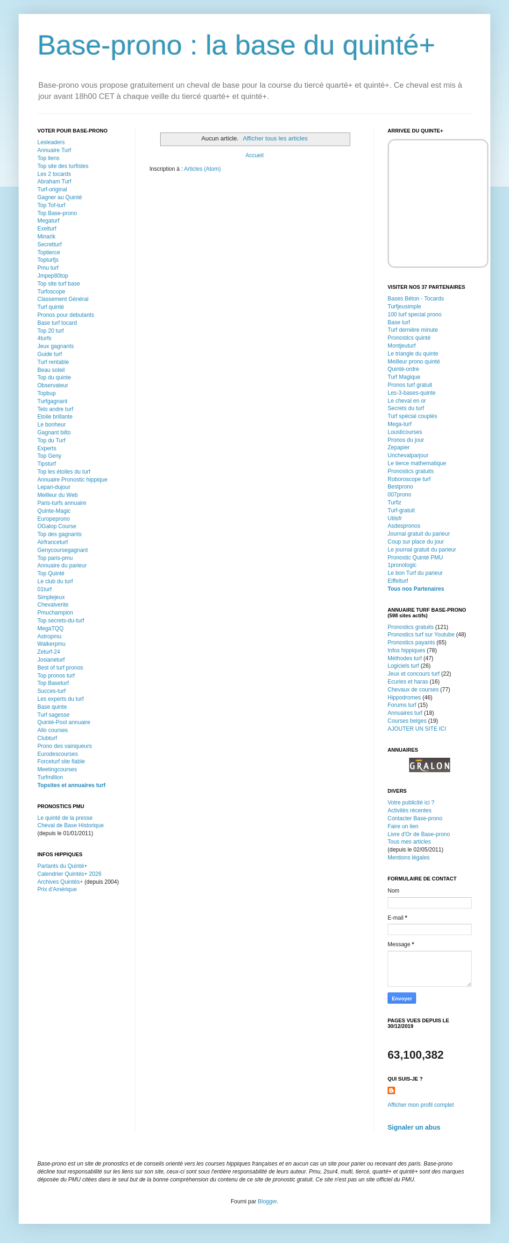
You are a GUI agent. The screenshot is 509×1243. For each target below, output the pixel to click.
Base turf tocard (57, 323)
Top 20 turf (50, 331)
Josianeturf (51, 659)
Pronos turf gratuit (410, 385)
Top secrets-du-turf (60, 620)
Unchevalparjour (408, 455)
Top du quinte (54, 377)
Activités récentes (409, 810)
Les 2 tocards (54, 174)
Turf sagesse (53, 715)
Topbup (46, 393)
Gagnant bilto (54, 432)
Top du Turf (51, 440)
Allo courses (52, 730)
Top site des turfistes (62, 166)
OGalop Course (56, 526)
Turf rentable (53, 362)
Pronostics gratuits (411, 471)
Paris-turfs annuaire (61, 503)
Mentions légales (409, 857)
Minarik (46, 236)
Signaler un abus (414, 1127)
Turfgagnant (52, 401)
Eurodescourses (57, 754)
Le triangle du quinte (413, 353)
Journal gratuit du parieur (419, 534)
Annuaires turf (405, 713)
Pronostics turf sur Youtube (421, 634)
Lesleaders (51, 142)
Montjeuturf (402, 345)
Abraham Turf (54, 181)
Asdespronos (404, 526)
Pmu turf (47, 268)
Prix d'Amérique (57, 889)
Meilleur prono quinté (414, 361)
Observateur (52, 385)
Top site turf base (58, 283)
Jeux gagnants (55, 346)
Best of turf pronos (60, 667)
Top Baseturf (53, 683)
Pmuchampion (55, 612)
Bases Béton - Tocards (416, 298)
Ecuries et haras (408, 681)
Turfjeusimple (404, 306)
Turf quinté (50, 307)
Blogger (267, 1201)
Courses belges (407, 721)
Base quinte (52, 707)
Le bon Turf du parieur (415, 573)
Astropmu (49, 636)
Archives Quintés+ (60, 882)
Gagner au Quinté (59, 197)
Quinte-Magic (54, 511)
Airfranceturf (52, 542)
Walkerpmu (51, 644)
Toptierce (48, 252)
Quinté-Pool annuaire (63, 722)
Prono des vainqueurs (64, 746)
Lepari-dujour (54, 487)
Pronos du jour (406, 440)
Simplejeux (51, 597)
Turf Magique (404, 377)
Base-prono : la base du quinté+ (236, 45)
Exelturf (47, 228)
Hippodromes (404, 697)
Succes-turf (51, 691)
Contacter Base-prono (415, 818)
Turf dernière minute (413, 330)
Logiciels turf (403, 666)
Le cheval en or (407, 401)
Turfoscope (51, 291)
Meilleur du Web (57, 495)
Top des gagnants (59, 534)
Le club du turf (55, 581)
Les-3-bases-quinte (412, 393)
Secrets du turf (406, 408)
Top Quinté (50, 573)
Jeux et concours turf (413, 673)
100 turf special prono (414, 314)
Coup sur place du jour (416, 541)
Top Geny (49, 456)
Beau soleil (51, 370)
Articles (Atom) (202, 169)
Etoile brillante (54, 416)
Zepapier (399, 447)
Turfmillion (50, 777)
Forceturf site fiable (61, 761)
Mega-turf (399, 424)
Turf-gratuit (401, 510)
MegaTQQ (50, 628)
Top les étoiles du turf (63, 471)
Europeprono (53, 519)
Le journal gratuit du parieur (422, 549)
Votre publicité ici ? (411, 802)
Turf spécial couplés (412, 416)
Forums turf (402, 705)
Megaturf (48, 220)
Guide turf (49, 354)
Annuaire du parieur (61, 565)
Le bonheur (51, 424)
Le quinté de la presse (64, 818)
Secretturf (49, 244)
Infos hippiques (406, 650)
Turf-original (52, 189)
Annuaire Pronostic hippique (72, 479)
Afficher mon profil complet (421, 1105)
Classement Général (62, 299)
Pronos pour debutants (65, 315)
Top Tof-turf (51, 205)
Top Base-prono (57, 213)
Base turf (399, 322)
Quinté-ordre (403, 369)
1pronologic (402, 565)
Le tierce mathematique (417, 463)
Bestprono (400, 486)
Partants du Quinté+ (62, 866)
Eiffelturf (398, 581)
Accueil (255, 155)
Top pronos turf (56, 675)
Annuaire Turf (54, 150)
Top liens (48, 158)
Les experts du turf (60, 699)
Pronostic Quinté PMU (415, 557)
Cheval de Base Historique (70, 825)
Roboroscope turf (409, 479)
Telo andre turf (55, 409)
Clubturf (47, 738)
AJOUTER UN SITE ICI (417, 729)
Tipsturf (46, 464)
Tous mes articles (409, 841)
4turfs (44, 338)
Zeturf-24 (48, 652)
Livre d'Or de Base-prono (419, 834)
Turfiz (395, 502)
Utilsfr (395, 518)
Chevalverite (53, 604)
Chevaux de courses (413, 689)
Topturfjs (47, 260)
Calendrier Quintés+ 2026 (69, 874)
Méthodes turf (405, 658)
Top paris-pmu (55, 558)
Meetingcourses (57, 769)
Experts (47, 448)
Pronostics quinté (409, 338)
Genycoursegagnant (62, 550)
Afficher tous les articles (275, 138)
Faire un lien (403, 826)
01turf (44, 589)
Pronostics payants (411, 642)
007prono (399, 494)
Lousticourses (405, 432)
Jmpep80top (52, 275)
